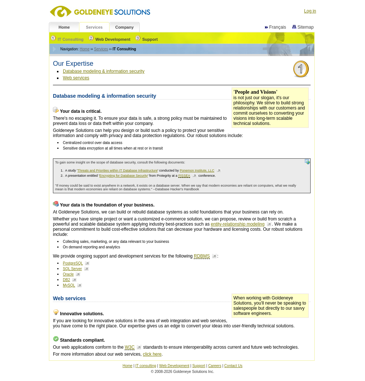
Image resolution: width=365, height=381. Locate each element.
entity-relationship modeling (238, 224)
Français (277, 27)
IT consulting (145, 366)
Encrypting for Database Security (123, 175)
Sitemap (303, 27)
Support (146, 39)
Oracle (68, 274)
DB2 (66, 280)
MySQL (69, 285)
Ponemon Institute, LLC (197, 170)
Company (124, 27)
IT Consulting (67, 39)
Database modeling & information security (103, 71)
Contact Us (233, 366)
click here (152, 354)
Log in (310, 11)
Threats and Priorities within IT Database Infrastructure (118, 170)
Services (94, 27)
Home (64, 27)
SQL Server (72, 269)
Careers (214, 366)
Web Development (109, 39)
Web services (76, 77)
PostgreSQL (73, 263)
